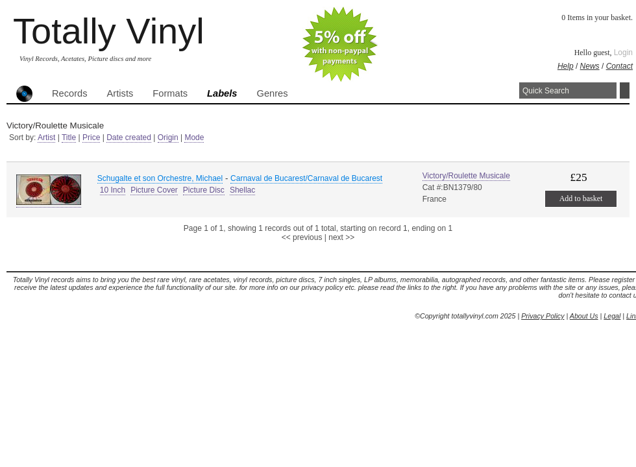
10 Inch (112, 190)
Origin (168, 137)
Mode (194, 137)
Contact (619, 66)
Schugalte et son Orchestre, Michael (160, 178)
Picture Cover (154, 190)
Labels (222, 93)
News (590, 66)
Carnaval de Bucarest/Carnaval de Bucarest (306, 178)
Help (565, 66)
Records (70, 93)
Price (91, 137)
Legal (612, 316)
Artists (120, 93)
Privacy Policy (542, 316)
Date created (128, 137)
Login (623, 52)
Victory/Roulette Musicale (466, 175)
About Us (584, 316)
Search (625, 90)
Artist (46, 137)
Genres (271, 93)
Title (69, 137)
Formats (170, 93)
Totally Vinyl (108, 30)
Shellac (242, 190)
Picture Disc (204, 190)
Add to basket (581, 198)
